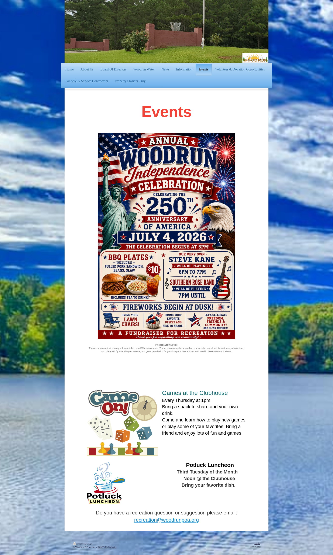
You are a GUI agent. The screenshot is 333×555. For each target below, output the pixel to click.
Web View (255, 546)
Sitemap (88, 544)
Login (257, 543)
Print (78, 544)
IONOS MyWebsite (106, 547)
